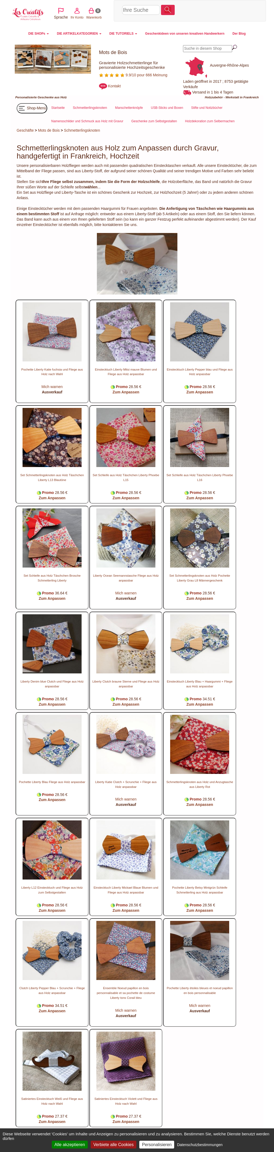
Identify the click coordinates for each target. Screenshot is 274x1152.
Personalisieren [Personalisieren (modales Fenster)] (156, 1144)
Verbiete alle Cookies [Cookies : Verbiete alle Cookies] (113, 1144)
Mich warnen (52, 387)
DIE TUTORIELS (123, 33)
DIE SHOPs (38, 33)
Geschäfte (25, 130)
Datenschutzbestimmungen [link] (200, 1145)
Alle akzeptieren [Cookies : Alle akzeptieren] (69, 1144)
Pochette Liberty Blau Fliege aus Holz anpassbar (52, 782)
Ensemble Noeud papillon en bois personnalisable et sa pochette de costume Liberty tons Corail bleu (126, 992)
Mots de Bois (49, 130)
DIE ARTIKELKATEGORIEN (79, 33)
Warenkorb (225, 10)
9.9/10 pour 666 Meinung (133, 75)
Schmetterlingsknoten (82, 130)
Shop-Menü (32, 108)
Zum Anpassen (125, 392)
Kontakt (114, 86)
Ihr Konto (208, 10)
